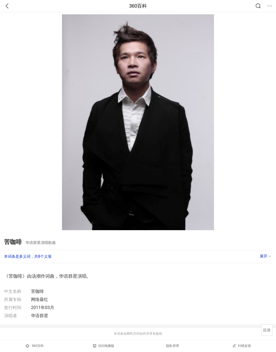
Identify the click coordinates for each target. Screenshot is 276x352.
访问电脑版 (103, 346)
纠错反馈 (241, 346)
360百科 (138, 6)
